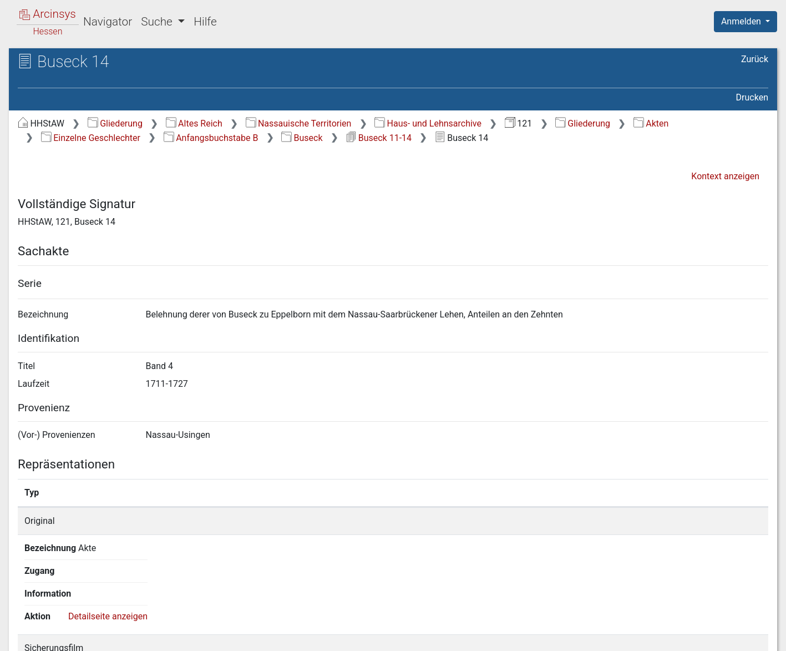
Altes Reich (194, 123)
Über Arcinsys (500, 636)
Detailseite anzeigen (671, 521)
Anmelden (742, 21)
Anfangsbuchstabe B (211, 138)
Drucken (752, 97)
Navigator (107, 21)
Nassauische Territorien (299, 123)
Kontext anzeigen (725, 176)
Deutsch (67, 628)
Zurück (754, 59)
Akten (650, 123)
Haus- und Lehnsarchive (427, 123)
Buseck (301, 138)
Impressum (749, 636)
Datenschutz (582, 636)
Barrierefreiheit (667, 636)
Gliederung (115, 123)
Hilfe (205, 21)
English (25, 628)
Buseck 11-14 (379, 138)
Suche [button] (158, 21)
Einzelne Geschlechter (90, 138)
